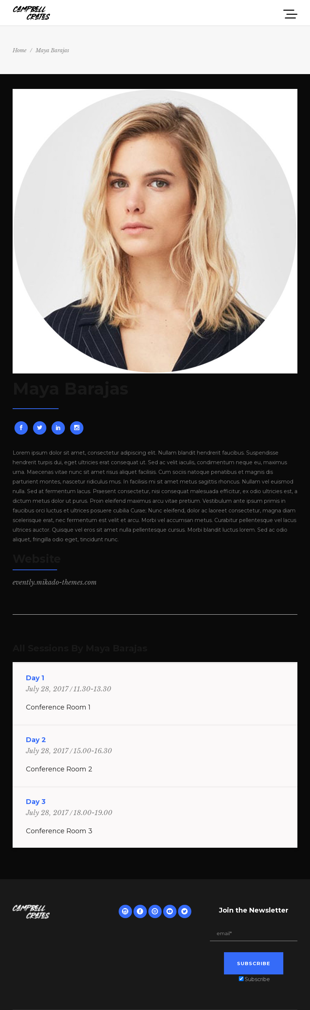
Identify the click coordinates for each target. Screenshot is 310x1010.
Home (19, 50)
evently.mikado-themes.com (55, 582)
